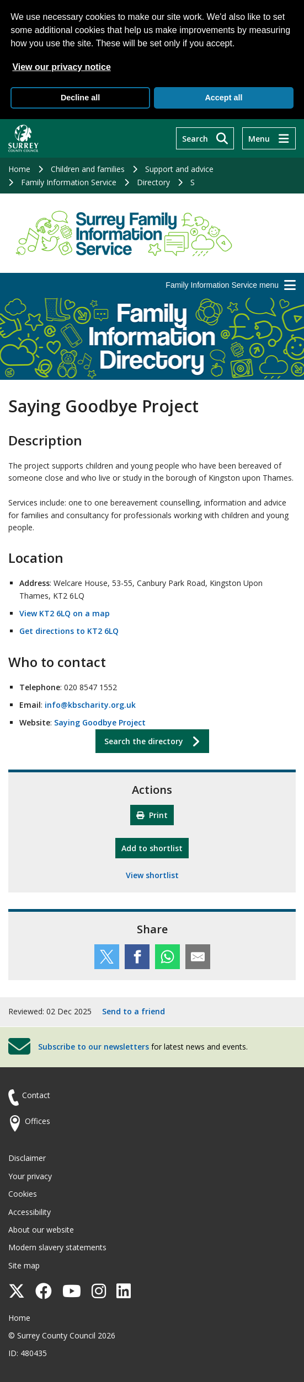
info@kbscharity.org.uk (90, 705)
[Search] (205, 138)
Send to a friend (133, 1011)
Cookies (22, 1194)
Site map (24, 1265)
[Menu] (269, 138)
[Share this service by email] (197, 956)
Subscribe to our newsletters (93, 1046)
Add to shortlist (155, 847)
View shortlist (152, 875)
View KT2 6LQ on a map (64, 613)
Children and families (88, 169)
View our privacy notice (61, 67)
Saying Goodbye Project (100, 722)
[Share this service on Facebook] (137, 956)
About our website (41, 1229)
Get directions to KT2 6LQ (69, 631)
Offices (37, 1121)
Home (19, 169)
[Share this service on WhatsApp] (167, 956)
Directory (153, 182)
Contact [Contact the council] (36, 1095)
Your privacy (30, 1176)
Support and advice (179, 169)
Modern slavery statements (57, 1247)
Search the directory (143, 741)
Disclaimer (27, 1158)
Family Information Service (68, 182)
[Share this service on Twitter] (106, 956)
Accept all (223, 97)
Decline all (80, 97)
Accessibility (29, 1212)
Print (152, 815)
